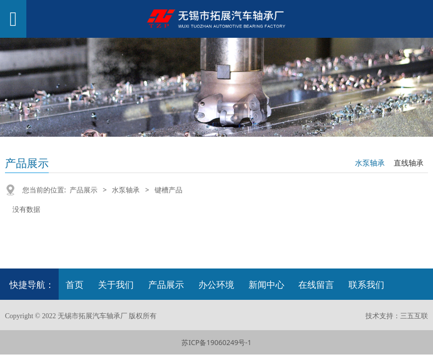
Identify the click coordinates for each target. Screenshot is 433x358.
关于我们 (116, 284)
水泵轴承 (370, 163)
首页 (75, 284)
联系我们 (366, 284)
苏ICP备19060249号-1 (216, 342)
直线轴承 (409, 163)
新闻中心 (266, 284)
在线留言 (316, 284)
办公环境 (216, 284)
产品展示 (83, 189)
